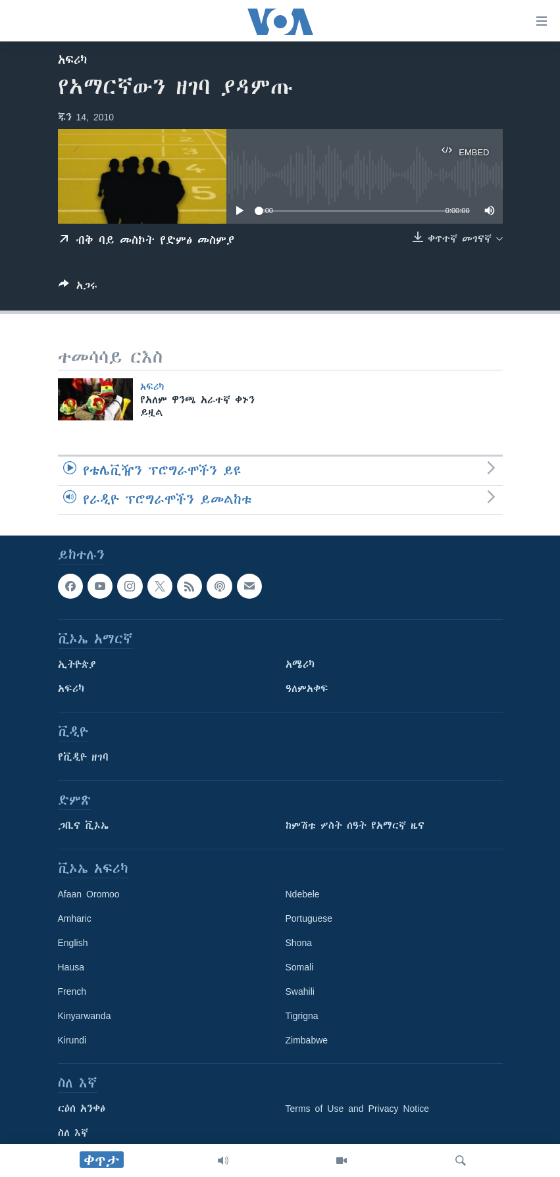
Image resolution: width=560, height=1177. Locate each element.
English (73, 943)
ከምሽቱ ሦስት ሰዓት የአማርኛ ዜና (355, 826)
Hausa (71, 967)
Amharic (74, 918)
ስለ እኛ (73, 1133)
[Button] (78, 288)
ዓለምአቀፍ (307, 689)
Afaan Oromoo (89, 894)
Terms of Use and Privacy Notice (358, 1108)
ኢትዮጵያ (77, 664)
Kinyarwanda (84, 1016)
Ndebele (303, 894)
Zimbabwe (307, 1040)
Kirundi (72, 1040)
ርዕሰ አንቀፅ (81, 1108)
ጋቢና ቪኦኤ (83, 826)
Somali (300, 967)
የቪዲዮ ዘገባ (83, 757)
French (72, 991)
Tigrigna (302, 1016)
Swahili (300, 991)
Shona (299, 943)
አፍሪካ (72, 59)
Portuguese (309, 918)
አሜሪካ (300, 664)
